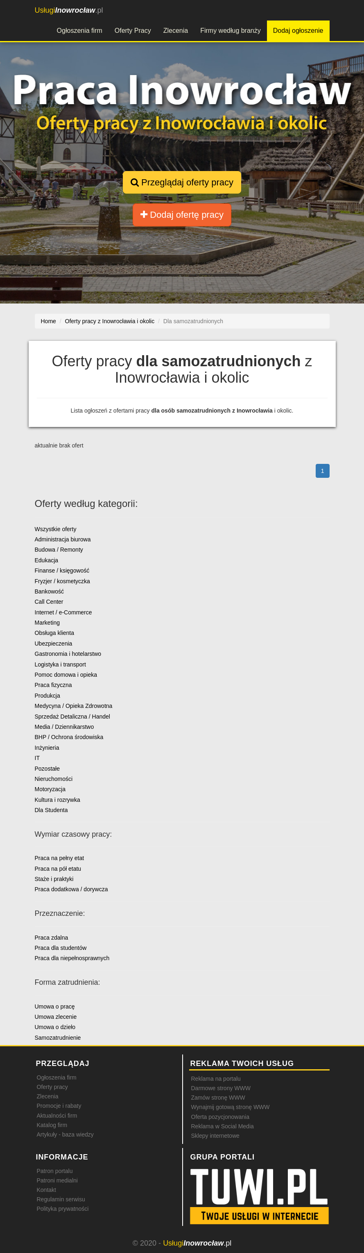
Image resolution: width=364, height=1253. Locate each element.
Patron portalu (55, 1171)
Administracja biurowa (63, 539)
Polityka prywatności (63, 1208)
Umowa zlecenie (56, 1016)
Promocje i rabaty (59, 1105)
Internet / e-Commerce (63, 612)
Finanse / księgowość (62, 570)
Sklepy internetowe (215, 1135)
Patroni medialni (57, 1180)
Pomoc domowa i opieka (66, 674)
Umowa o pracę (55, 1006)
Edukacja (47, 560)
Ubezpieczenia (53, 643)
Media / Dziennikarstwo (64, 726)
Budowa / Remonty (59, 549)
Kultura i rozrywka (57, 800)
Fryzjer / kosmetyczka (62, 581)
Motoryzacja (50, 789)
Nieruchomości (54, 779)
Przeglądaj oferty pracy (182, 182)
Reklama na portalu (216, 1078)
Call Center (49, 601)
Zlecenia (175, 30)
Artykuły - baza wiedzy (65, 1134)
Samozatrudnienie (58, 1037)
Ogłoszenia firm (79, 30)
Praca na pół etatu (58, 868)
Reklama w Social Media (222, 1126)
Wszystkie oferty (56, 529)
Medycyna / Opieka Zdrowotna (74, 706)
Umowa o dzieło (55, 1027)
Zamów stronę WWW (218, 1097)
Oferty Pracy (133, 30)
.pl (69, 10)
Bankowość (49, 591)
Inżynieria (47, 747)
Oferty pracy (52, 1087)
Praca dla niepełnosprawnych (72, 958)
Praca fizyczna (53, 685)
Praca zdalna (51, 937)
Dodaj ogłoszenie (298, 30)
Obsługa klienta (55, 633)
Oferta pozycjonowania (220, 1117)
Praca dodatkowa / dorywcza (71, 889)
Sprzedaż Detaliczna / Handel (72, 716)
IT (37, 758)
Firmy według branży (230, 30)
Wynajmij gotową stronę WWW (230, 1107)
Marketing (47, 622)
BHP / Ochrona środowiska (69, 737)
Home (48, 321)
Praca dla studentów (61, 948)
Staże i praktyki (54, 879)
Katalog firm (52, 1125)
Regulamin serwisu (61, 1199)
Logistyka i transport (60, 664)
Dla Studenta (51, 810)
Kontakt (46, 1190)
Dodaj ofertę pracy (182, 215)
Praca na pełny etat (59, 858)
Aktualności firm (57, 1115)
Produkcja (47, 695)
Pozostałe (47, 768)
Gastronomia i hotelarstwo (68, 653)
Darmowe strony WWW (221, 1088)
